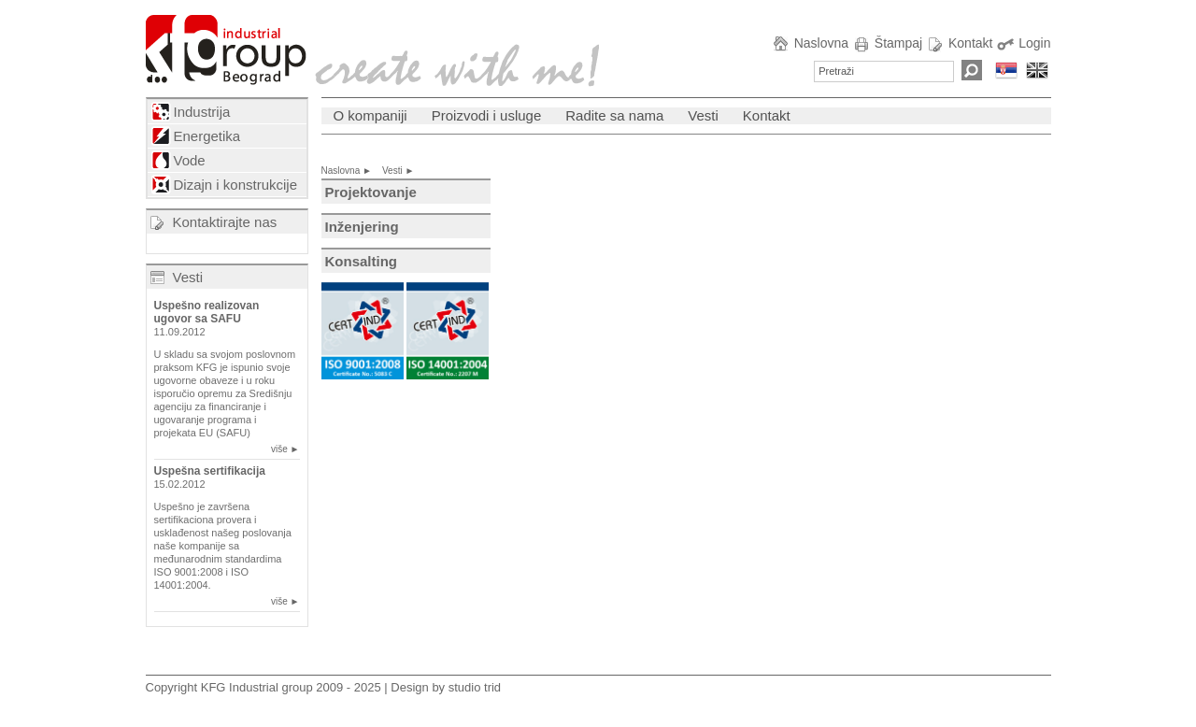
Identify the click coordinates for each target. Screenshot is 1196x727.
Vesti (188, 277)
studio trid (474, 687)
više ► (285, 449)
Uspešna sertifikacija (209, 471)
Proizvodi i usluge (487, 115)
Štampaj (887, 43)
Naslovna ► (350, 170)
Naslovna (810, 43)
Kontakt (959, 43)
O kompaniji (370, 115)
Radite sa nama (614, 115)
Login (1023, 43)
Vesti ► (402, 170)
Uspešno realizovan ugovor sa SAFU (207, 312)
